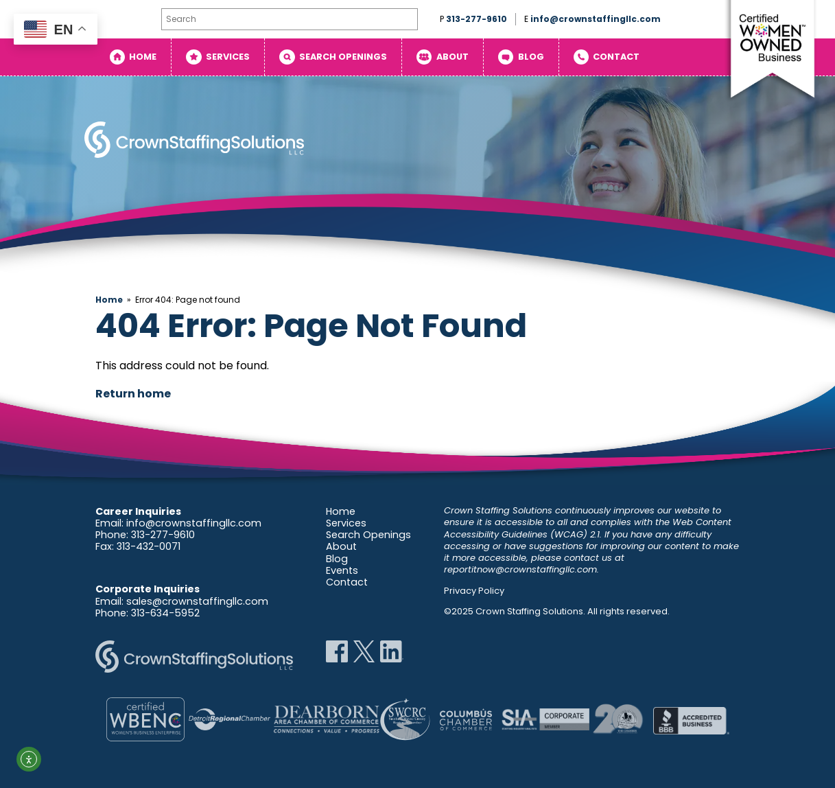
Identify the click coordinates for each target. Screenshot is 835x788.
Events (342, 570)
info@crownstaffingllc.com (595, 19)
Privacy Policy (474, 590)
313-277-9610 (476, 19)
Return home (133, 394)
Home (142, 56)
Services (228, 56)
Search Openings (343, 56)
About (452, 56)
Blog (531, 56)
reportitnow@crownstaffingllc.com (520, 569)
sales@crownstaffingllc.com (197, 601)
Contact (616, 56)
